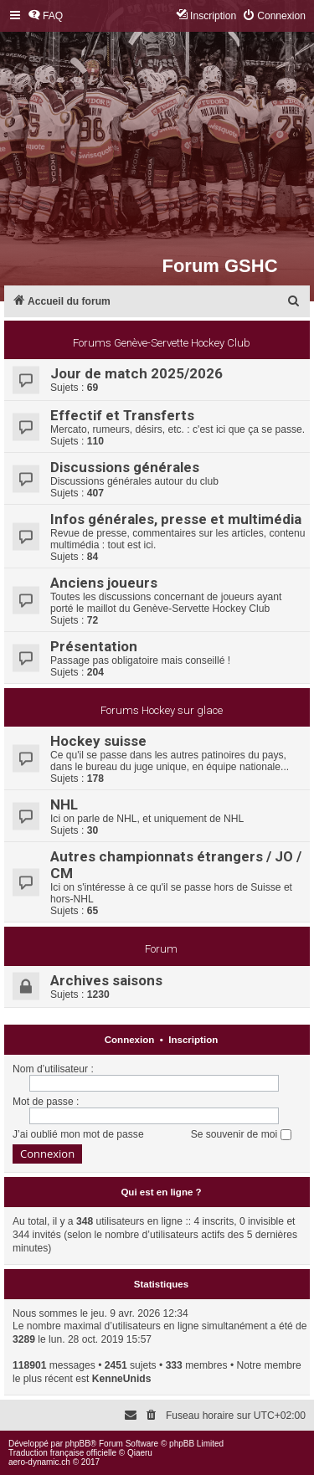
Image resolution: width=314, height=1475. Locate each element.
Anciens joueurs (103, 582)
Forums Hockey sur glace (161, 710)
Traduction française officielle (62, 1452)
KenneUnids (122, 1379)
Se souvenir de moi (241, 1134)
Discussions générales (124, 467)
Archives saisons (106, 980)
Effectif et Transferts (122, 415)
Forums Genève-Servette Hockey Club (161, 343)
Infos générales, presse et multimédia (175, 519)
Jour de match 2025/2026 (136, 373)
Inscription (193, 1040)
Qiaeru (139, 1452)
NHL (64, 804)
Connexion (130, 1040)
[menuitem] (45, 16)
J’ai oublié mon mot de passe (78, 1134)
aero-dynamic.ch (39, 1462)
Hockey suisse (98, 740)
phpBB (77, 1443)
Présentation (93, 646)
